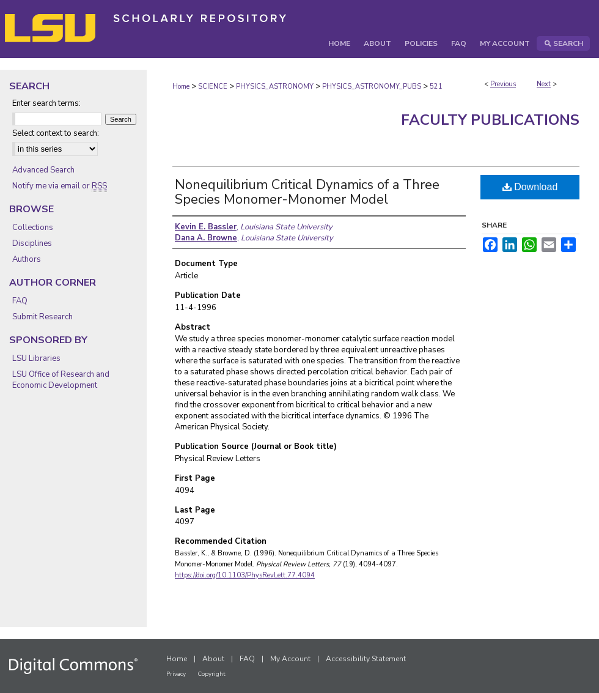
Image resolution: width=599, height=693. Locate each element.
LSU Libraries (36, 358)
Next (544, 84)
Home (180, 86)
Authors (26, 259)
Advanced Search (43, 170)
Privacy (176, 674)
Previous (503, 84)
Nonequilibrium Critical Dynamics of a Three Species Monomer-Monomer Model (307, 192)
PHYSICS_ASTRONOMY (275, 86)
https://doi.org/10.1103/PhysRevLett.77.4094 (245, 575)
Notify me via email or (59, 185)
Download (530, 187)
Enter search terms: (46, 103)
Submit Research (42, 316)
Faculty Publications (490, 120)
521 (436, 86)
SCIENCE (212, 86)
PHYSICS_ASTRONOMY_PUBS (371, 86)
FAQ (20, 300)
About (213, 659)
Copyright (211, 674)
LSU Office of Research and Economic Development (60, 380)
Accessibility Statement (366, 659)
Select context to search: (55, 133)
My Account (290, 659)
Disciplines (32, 243)
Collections (32, 227)
